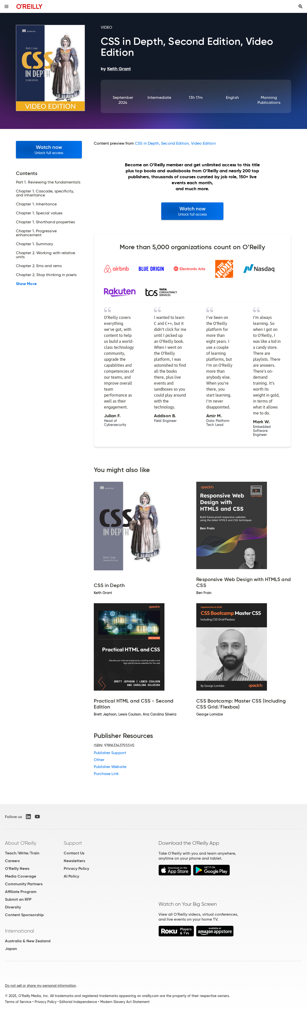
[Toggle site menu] (6, 6)
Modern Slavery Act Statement (125, 1002)
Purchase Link (106, 773)
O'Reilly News (17, 868)
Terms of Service (18, 1002)
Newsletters (74, 860)
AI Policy (71, 876)
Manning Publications (268, 100)
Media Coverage (20, 876)
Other (99, 759)
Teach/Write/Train (22, 853)
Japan (11, 948)
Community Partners (24, 884)
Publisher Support (110, 752)
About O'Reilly (20, 843)
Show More (26, 284)
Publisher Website (110, 766)
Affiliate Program (21, 891)
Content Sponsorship (24, 914)
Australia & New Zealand (28, 941)
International (19, 931)
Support (73, 843)
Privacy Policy (76, 868)
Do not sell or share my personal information (40, 985)
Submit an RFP (18, 899)
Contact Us (74, 853)
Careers (12, 860)
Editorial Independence (78, 1002)
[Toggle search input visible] (301, 6)
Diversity (13, 907)
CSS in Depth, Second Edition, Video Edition (175, 143)
